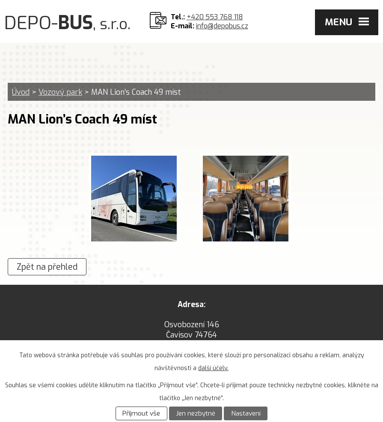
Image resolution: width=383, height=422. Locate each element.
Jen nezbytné (195, 413)
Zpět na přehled (47, 266)
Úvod (21, 92)
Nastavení (246, 413)
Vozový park (60, 92)
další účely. (213, 368)
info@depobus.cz (222, 25)
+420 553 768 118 (215, 16)
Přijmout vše (141, 413)
